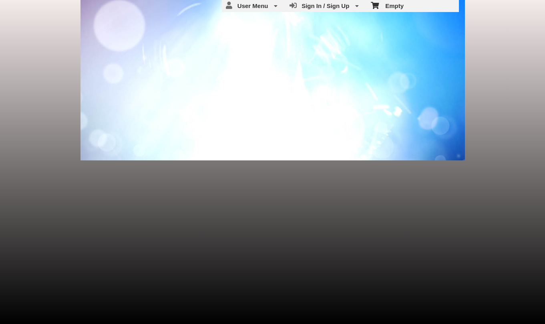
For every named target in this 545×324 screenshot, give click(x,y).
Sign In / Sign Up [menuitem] (324, 5)
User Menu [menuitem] (251, 5)
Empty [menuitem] (387, 5)
